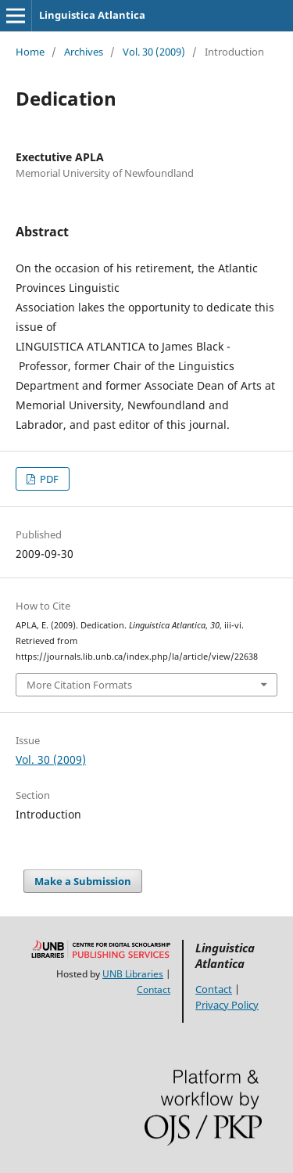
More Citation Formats (79, 685)
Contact (153, 989)
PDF (48, 479)
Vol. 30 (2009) (154, 52)
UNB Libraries (132, 973)
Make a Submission (82, 881)
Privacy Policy (227, 1005)
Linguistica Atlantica (92, 15)
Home (30, 52)
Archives (83, 52)
